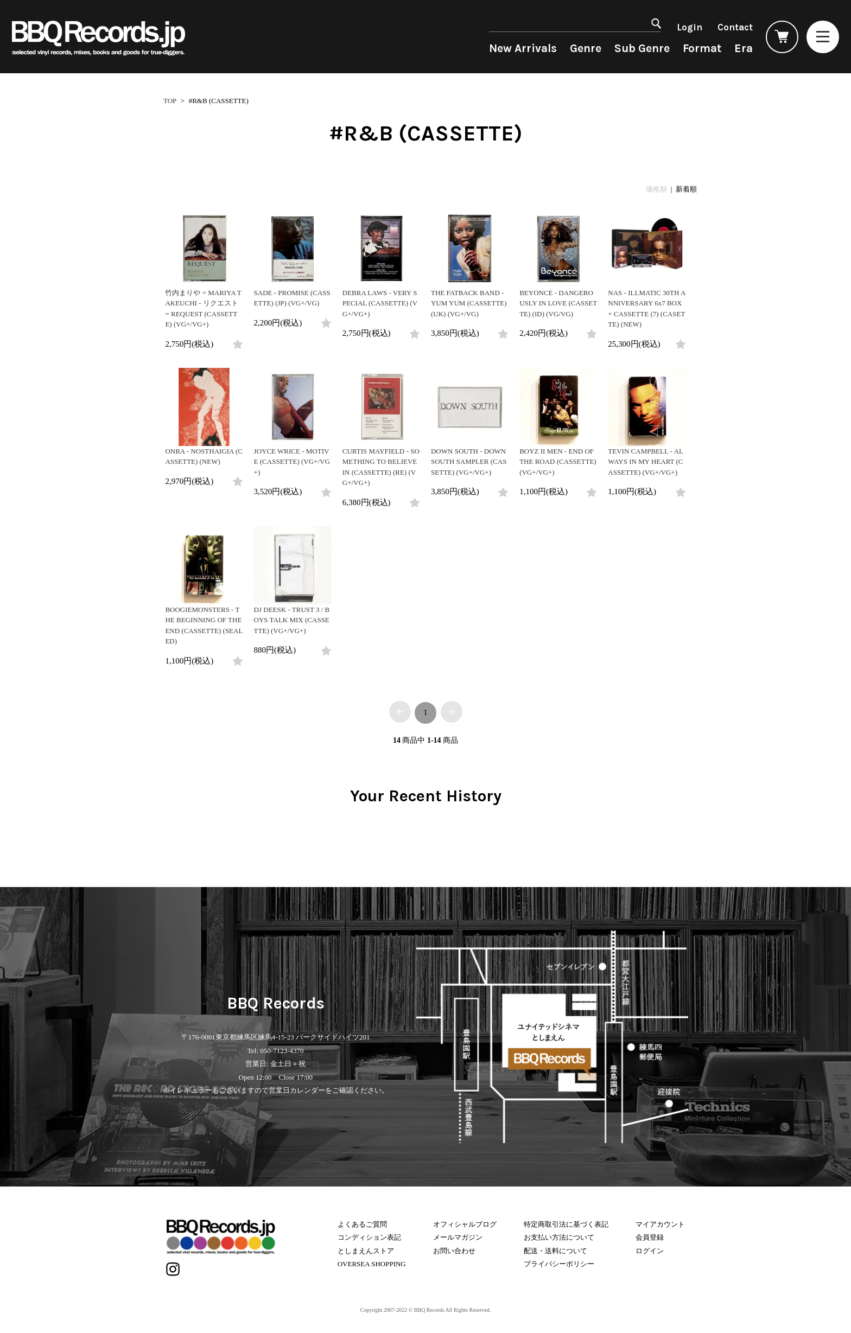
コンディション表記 (369, 1237)
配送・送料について (555, 1251)
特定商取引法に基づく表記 (566, 1224)
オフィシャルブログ (465, 1224)
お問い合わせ (454, 1251)
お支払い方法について (559, 1237)
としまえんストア (366, 1251)
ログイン (650, 1251)
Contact (735, 27)
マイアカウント (660, 1224)
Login (689, 27)
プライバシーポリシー (559, 1264)
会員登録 (650, 1237)
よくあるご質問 (362, 1224)
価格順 (656, 189)
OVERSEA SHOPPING (372, 1264)
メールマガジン (457, 1237)
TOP (169, 101)
